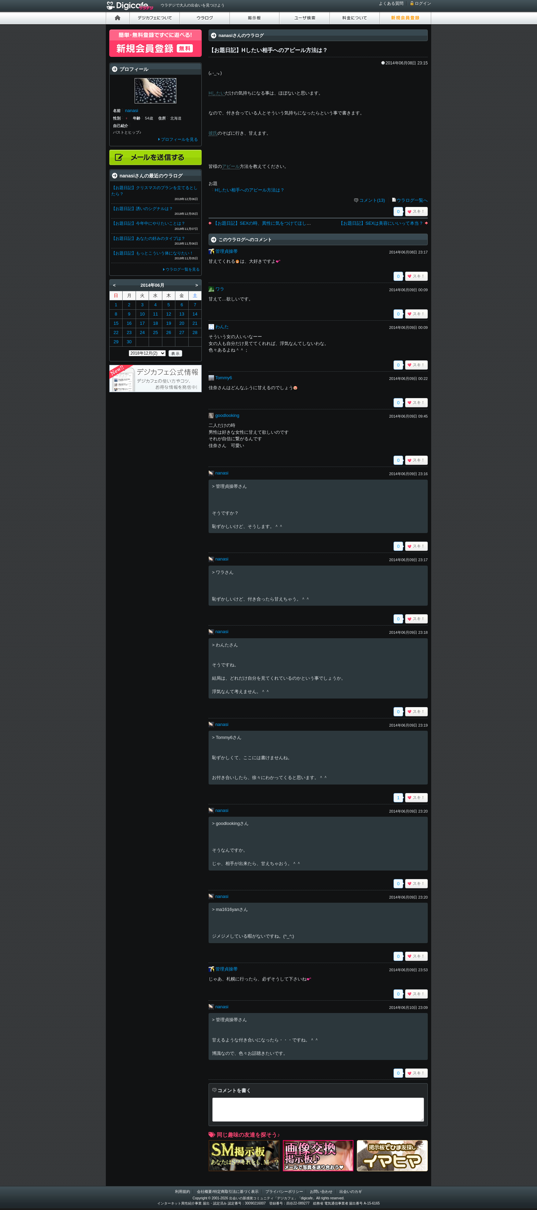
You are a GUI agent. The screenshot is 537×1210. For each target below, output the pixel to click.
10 (142, 314)
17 (142, 323)
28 (194, 332)
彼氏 (213, 133)
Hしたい (217, 93)
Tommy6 (223, 377)
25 (155, 332)
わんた (222, 326)
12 (168, 314)
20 (181, 323)
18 (155, 323)
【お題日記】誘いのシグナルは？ (142, 208)
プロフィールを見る (179, 139)
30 (129, 341)
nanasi (221, 473)
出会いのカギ (350, 1191)
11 (155, 314)
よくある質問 (391, 3)
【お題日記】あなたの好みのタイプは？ (148, 238)
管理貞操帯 (226, 251)
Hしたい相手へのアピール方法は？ (250, 190)
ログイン (423, 3)
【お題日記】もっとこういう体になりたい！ (152, 253)
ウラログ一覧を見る (183, 269)
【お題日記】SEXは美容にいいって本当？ (381, 223)
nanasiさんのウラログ (241, 35)
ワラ (219, 289)
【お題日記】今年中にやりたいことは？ (148, 223)
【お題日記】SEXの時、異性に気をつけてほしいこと (266, 223)
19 (168, 323)
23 (129, 332)
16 (129, 323)
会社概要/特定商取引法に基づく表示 (227, 1191)
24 (142, 332)
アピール (231, 166)
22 (115, 332)
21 (194, 323)
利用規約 (182, 1191)
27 (181, 332)
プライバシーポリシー (284, 1191)
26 (168, 332)
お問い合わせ (321, 1191)
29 (115, 341)
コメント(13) (372, 200)
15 (115, 323)
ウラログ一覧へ (412, 200)
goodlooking (227, 415)
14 (194, 314)
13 (181, 314)
